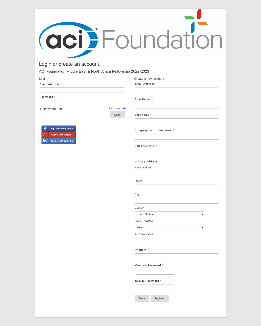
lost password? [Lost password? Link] (117, 108)
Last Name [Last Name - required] (144, 114)
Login (117, 114)
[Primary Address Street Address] (176, 174)
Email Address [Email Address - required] (147, 83)
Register (160, 298)
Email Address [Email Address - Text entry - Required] (51, 84)
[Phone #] (176, 256)
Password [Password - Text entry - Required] (48, 96)
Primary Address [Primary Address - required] (148, 161)
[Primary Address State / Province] (169, 227)
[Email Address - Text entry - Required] (82, 90)
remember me (53, 108)
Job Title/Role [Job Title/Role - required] (146, 146)
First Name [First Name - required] (144, 99)
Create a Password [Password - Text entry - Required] (149, 265)
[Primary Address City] (176, 201)
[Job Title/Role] (176, 152)
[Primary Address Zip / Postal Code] (145, 240)
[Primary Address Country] (169, 214)
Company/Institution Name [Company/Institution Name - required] (155, 130)
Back (142, 298)
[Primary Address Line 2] (176, 187)
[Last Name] (176, 121)
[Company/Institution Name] (176, 137)
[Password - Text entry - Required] (82, 102)
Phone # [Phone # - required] (142, 249)
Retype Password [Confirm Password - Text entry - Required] (148, 280)
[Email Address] (176, 90)
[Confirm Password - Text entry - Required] (155, 287)
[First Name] (176, 105)
